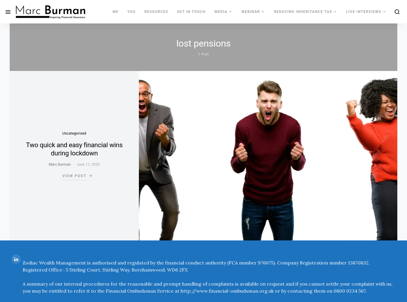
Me (115, 12)
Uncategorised (74, 133)
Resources (156, 12)
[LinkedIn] (16, 259)
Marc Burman (60, 164)
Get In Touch (191, 12)
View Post (74, 176)
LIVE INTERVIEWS (363, 12)
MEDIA (220, 12)
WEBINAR (250, 12)
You (131, 12)
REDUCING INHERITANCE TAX (303, 12)
